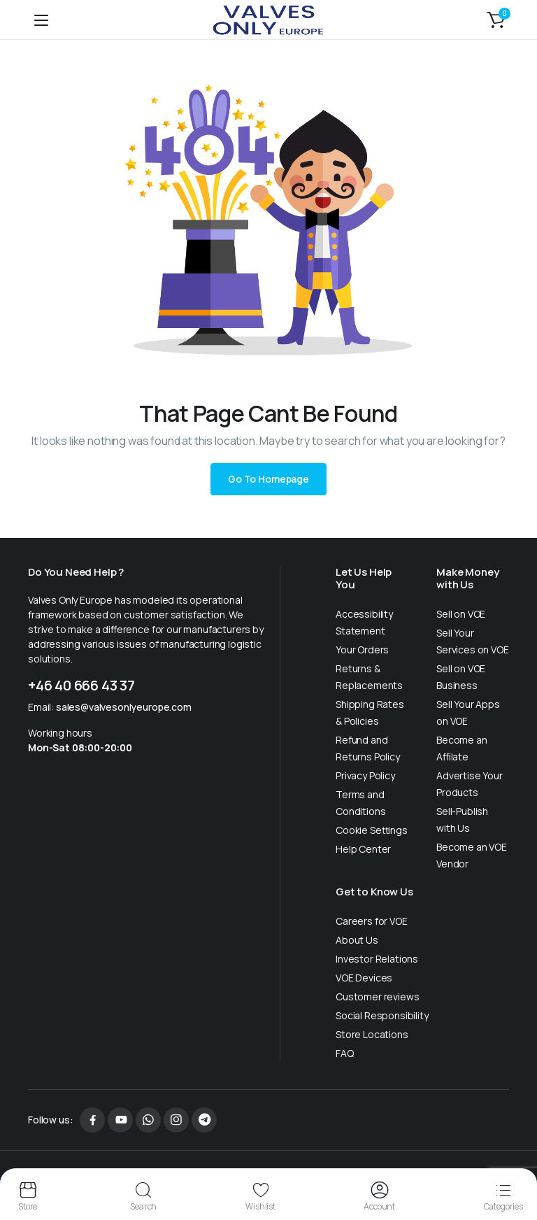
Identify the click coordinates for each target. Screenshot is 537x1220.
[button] (495, 19)
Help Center (363, 849)
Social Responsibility (382, 1015)
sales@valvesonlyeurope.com (124, 707)
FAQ (345, 1053)
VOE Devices (364, 977)
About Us (357, 939)
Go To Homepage (268, 478)
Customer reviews (377, 996)
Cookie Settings (372, 830)
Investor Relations (377, 958)
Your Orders (362, 649)
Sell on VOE (460, 613)
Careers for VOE (372, 921)
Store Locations (372, 1034)
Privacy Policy (365, 775)
